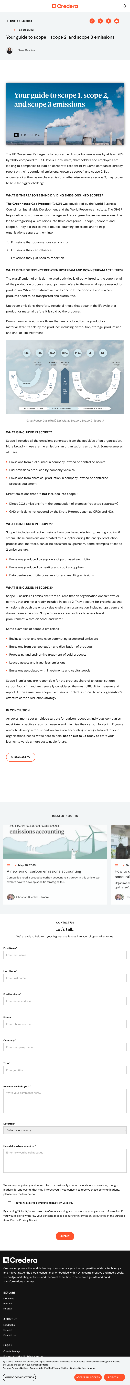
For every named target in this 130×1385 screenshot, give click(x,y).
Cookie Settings (11, 1351)
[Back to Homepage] (65, 6)
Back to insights (19, 21)
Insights (7, 1308)
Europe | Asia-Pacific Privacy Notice (23, 1356)
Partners (8, 1303)
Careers (7, 1329)
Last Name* (10, 971)
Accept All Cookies (88, 1380)
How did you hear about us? (19, 1146)
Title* (6, 1063)
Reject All (114, 1380)
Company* (9, 1040)
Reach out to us (74, 736)
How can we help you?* (17, 1086)
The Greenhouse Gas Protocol (28, 204)
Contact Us (9, 1335)
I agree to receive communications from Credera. (44, 1202)
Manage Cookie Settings (19, 1380)
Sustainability (20, 757)
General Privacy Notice (15, 1371)
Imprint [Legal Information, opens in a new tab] (92, 1371)
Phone (7, 1017)
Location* (9, 1123)
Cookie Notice (78, 1371)
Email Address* (12, 994)
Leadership (9, 1324)
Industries (8, 1298)
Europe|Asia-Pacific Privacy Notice (49, 1371)
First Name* (10, 948)
